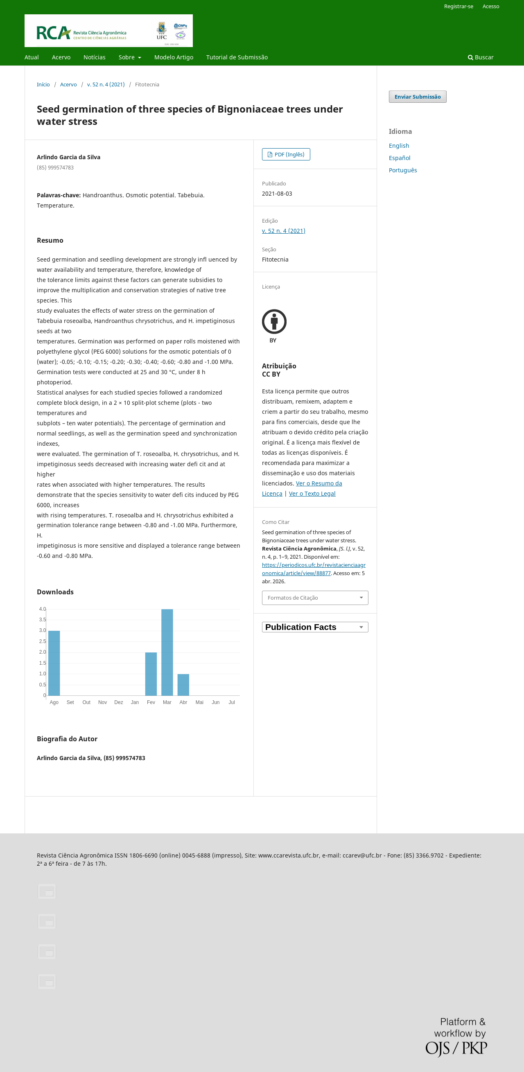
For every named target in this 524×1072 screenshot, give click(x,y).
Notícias (95, 57)
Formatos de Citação (293, 597)
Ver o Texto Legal (312, 493)
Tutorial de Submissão (237, 57)
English (399, 145)
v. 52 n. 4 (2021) (106, 84)
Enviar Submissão (418, 96)
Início (43, 84)
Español (400, 158)
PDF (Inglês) (289, 154)
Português (403, 170)
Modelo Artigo (173, 57)
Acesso (491, 6)
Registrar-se (458, 6)
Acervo (61, 57)
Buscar (481, 57)
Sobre (127, 57)
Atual (32, 57)
